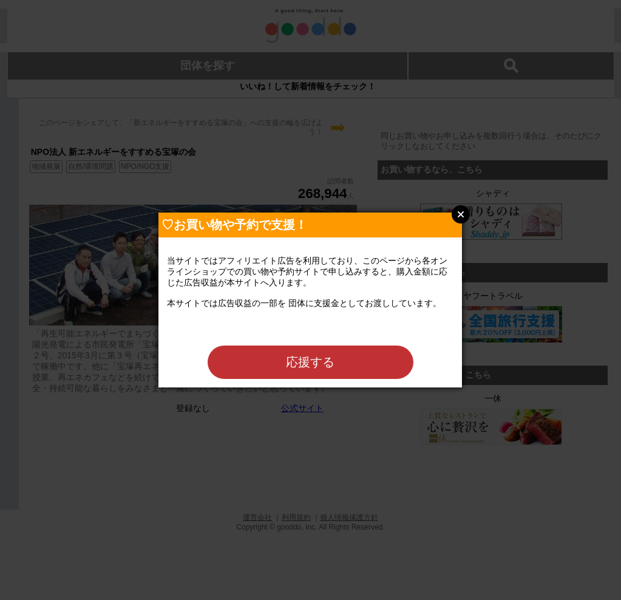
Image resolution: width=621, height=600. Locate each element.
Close (461, 214)
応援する (310, 362)
